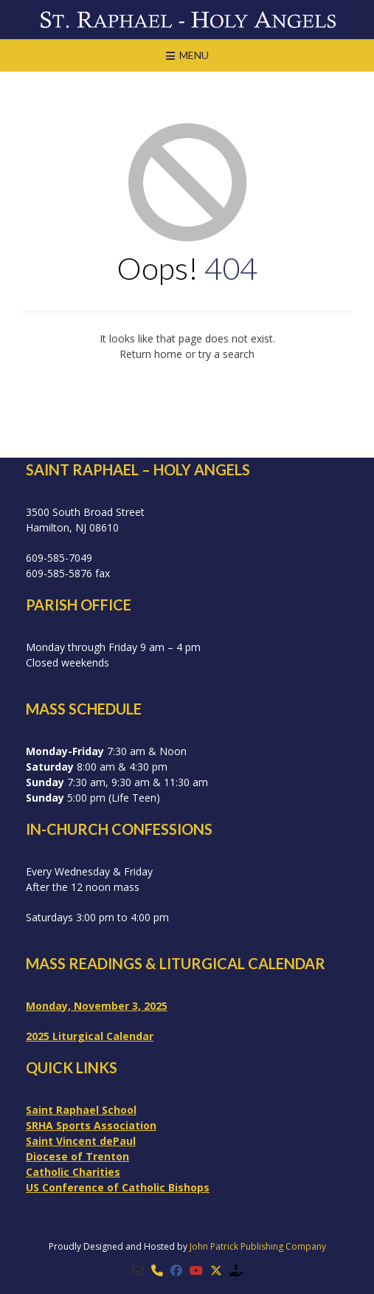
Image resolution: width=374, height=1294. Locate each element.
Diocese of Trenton (77, 1156)
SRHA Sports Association (91, 1125)
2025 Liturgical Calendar (89, 1036)
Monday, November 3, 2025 (96, 1006)
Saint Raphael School (81, 1110)
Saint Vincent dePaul (81, 1141)
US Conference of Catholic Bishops (117, 1187)
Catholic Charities (73, 1172)
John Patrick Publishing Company (258, 1246)
